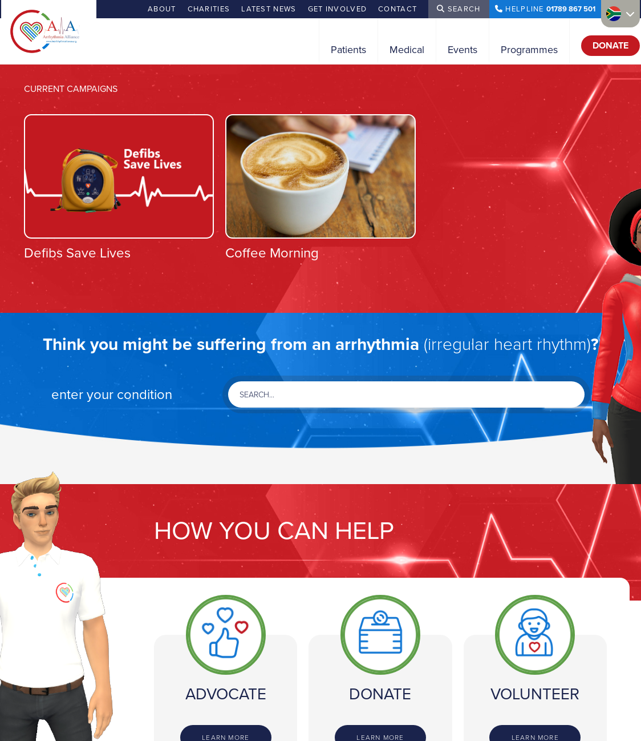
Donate (610, 45)
